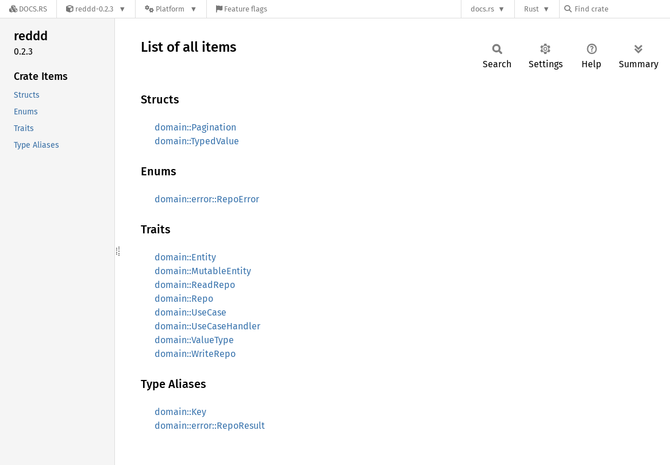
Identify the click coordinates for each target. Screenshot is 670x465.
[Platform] (171, 9)
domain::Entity (185, 257)
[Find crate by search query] (621, 9)
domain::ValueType (194, 340)
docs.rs (482, 9)
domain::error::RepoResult (210, 425)
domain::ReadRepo (195, 284)
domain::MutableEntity (203, 271)
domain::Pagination (195, 127)
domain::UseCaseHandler (207, 326)
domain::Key (180, 411)
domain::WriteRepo (195, 353)
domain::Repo (184, 298)
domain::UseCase (190, 312)
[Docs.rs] (28, 9)
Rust (531, 9)
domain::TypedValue (197, 141)
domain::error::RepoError (207, 199)
